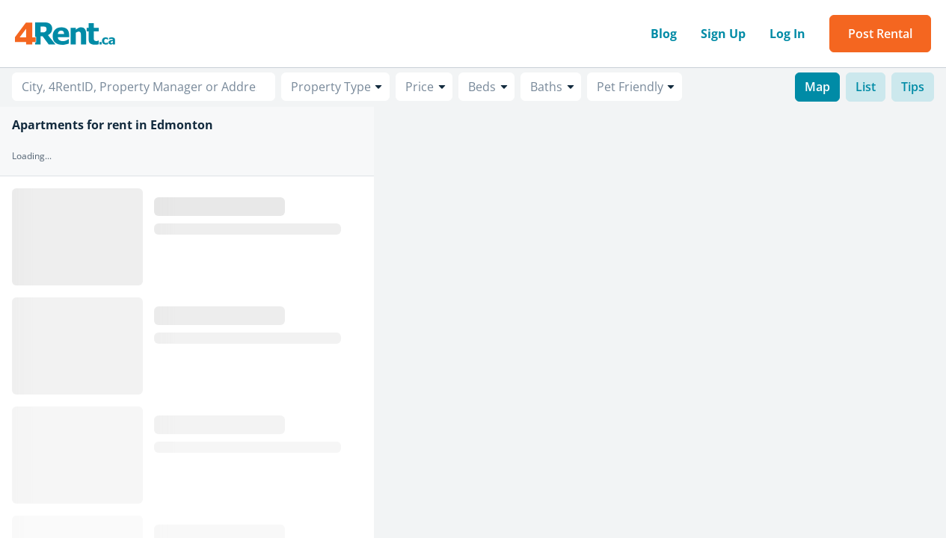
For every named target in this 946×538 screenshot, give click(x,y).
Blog (664, 33)
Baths (546, 86)
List (866, 86)
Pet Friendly (630, 86)
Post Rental (880, 33)
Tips (912, 86)
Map (817, 86)
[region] (660, 322)
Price (419, 86)
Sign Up (723, 33)
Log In (787, 33)
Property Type (331, 86)
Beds (482, 86)
